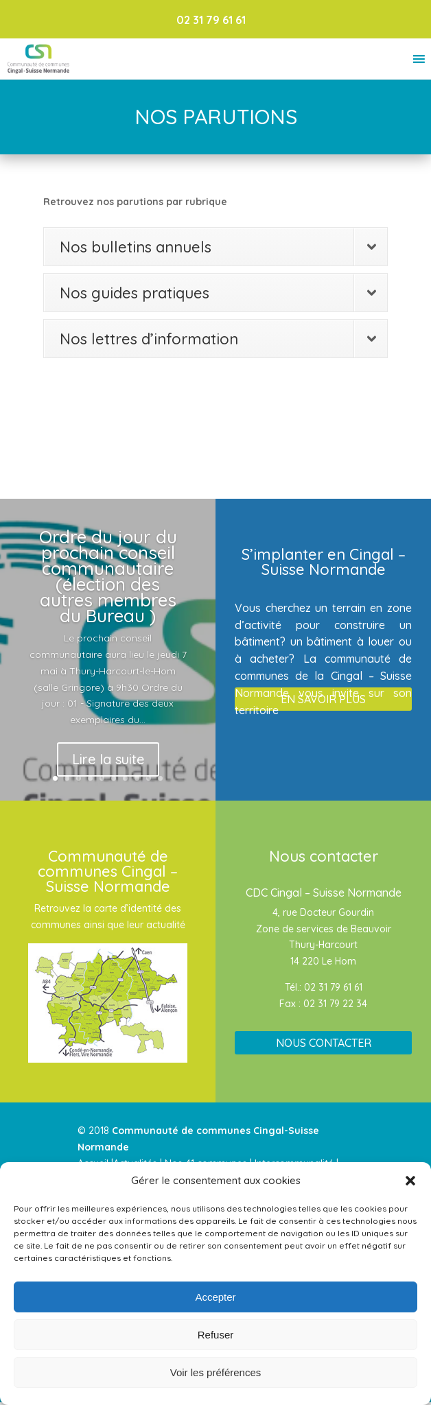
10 (160, 778)
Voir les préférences (215, 1372)
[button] (410, 1181)
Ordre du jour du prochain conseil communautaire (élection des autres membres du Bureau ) (108, 576)
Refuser (216, 1335)
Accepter (215, 1297)
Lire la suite (108, 759)
